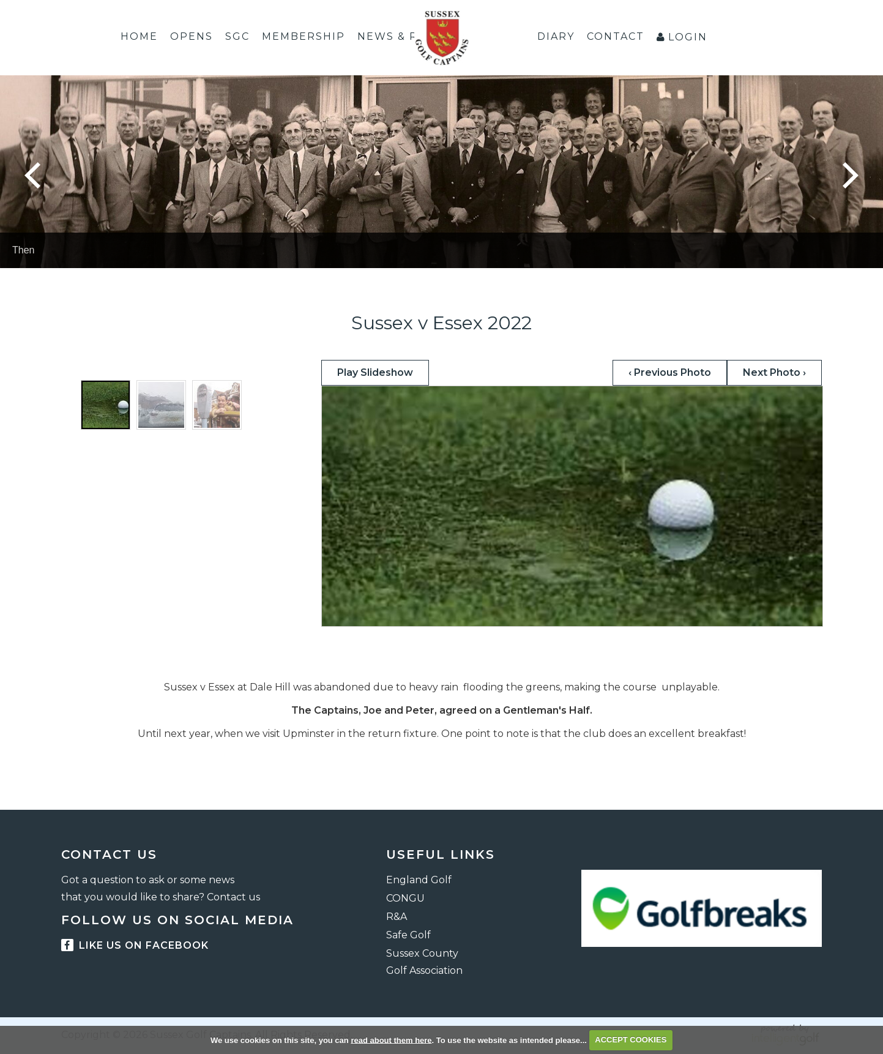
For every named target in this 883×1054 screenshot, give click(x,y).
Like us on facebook (135, 945)
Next (851, 175)
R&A (396, 916)
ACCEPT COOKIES (630, 1039)
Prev (32, 175)
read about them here (391, 1039)
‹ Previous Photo (669, 372)
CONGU (405, 898)
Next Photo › (774, 372)
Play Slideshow (375, 372)
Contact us (233, 897)
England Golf (419, 880)
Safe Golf (408, 935)
